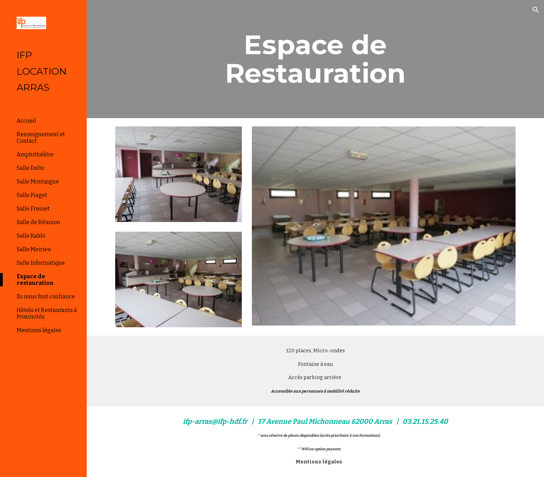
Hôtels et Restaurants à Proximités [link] (47, 313)
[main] (315, 59)
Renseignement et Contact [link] (41, 137)
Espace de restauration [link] (35, 279)
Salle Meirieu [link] (34, 249)
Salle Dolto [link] (30, 168)
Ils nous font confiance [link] (46, 296)
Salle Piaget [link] (32, 195)
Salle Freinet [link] (33, 208)
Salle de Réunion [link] (38, 222)
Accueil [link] (26, 120)
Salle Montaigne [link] (38, 181)
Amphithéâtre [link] (35, 154)
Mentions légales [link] (39, 330)
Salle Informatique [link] (41, 263)
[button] (535, 9)
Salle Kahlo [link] (31, 235)
